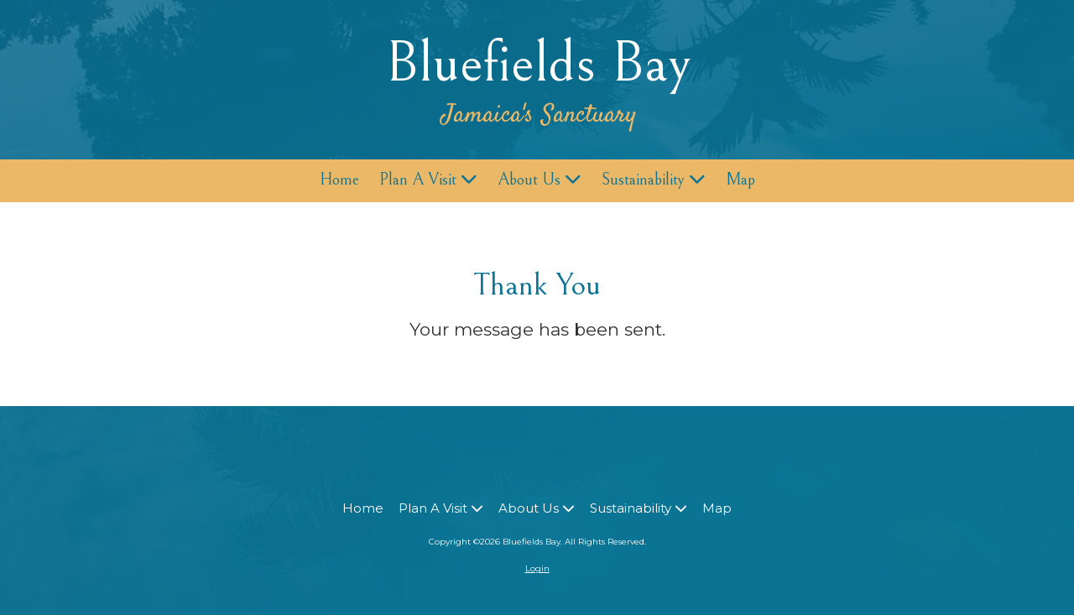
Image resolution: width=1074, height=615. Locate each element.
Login (537, 568)
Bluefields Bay (538, 63)
